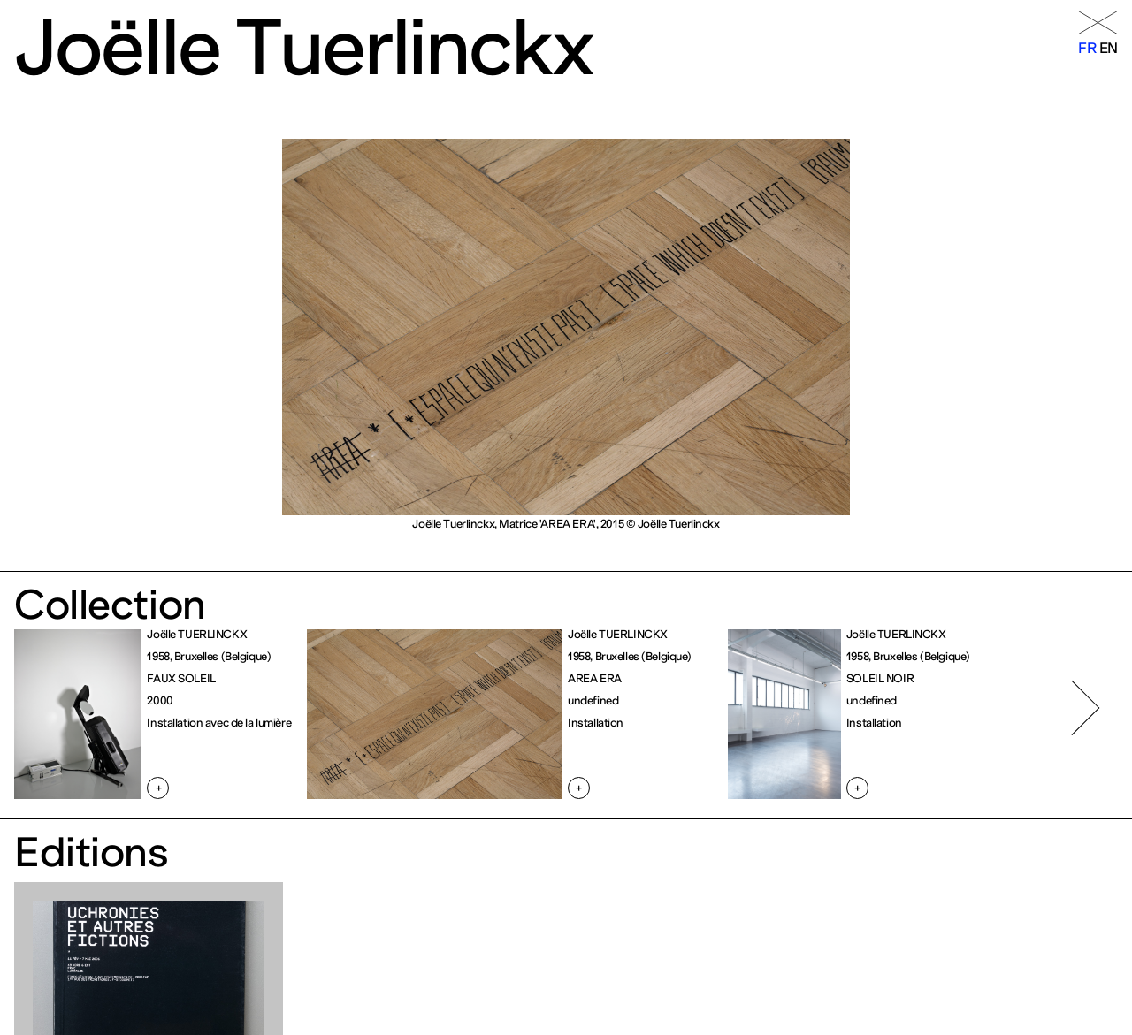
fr (1087, 48)
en (1108, 48)
